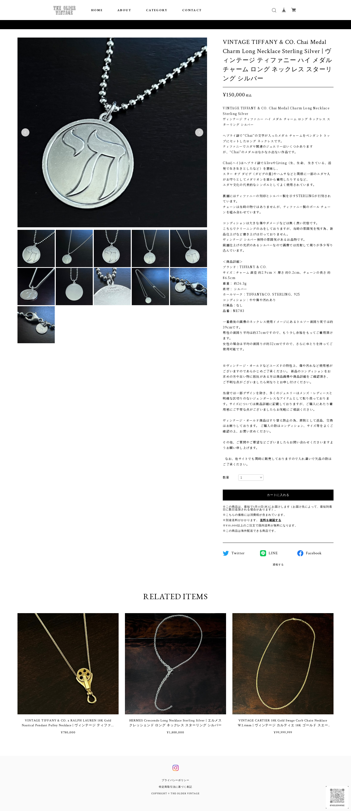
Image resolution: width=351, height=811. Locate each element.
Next (199, 132)
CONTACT (192, 10)
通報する (278, 564)
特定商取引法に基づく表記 (175, 787)
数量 (226, 477)
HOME (97, 10)
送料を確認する (270, 520)
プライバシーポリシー (176, 780)
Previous (25, 132)
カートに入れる (278, 495)
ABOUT (124, 10)
